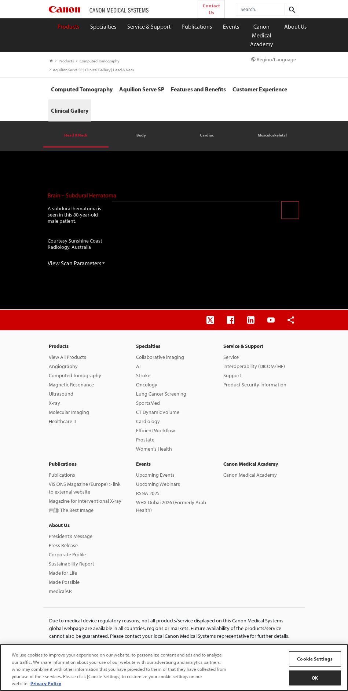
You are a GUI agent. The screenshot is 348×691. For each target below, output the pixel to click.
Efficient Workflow (155, 430)
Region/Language (273, 59)
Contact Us (211, 9)
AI (138, 366)
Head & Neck (75, 135)
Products (68, 26)
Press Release (63, 545)
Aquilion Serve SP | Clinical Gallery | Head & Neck (92, 69)
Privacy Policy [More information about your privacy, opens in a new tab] (45, 683)
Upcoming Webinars (158, 484)
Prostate (145, 439)
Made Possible (64, 582)
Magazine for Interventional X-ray (85, 501)
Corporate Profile (67, 554)
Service (231, 357)
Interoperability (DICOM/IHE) (254, 366)
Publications (197, 26)
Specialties (103, 26)
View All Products (67, 357)
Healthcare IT (63, 421)
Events (231, 26)
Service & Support (149, 26)
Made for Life (63, 573)
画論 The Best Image (71, 510)
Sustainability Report (71, 563)
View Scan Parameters (76, 263)
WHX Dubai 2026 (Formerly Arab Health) (171, 506)
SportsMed (148, 403)
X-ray (54, 403)
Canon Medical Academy (261, 35)
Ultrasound (61, 393)
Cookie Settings (315, 659)
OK (315, 678)
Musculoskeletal (272, 135)
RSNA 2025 (148, 493)
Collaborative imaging (160, 357)
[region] (174, 667)
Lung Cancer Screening (161, 393)
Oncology (146, 384)
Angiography (63, 366)
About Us (295, 26)
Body (141, 135)
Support (232, 375)
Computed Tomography (97, 60)
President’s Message (70, 536)
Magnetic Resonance (71, 384)
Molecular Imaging (69, 412)
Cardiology (148, 421)
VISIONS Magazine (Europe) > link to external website (85, 488)
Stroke (143, 375)
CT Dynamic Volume (157, 412)
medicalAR (60, 591)
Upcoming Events (155, 475)
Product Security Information (254, 384)
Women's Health (154, 448)
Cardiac (207, 135)
